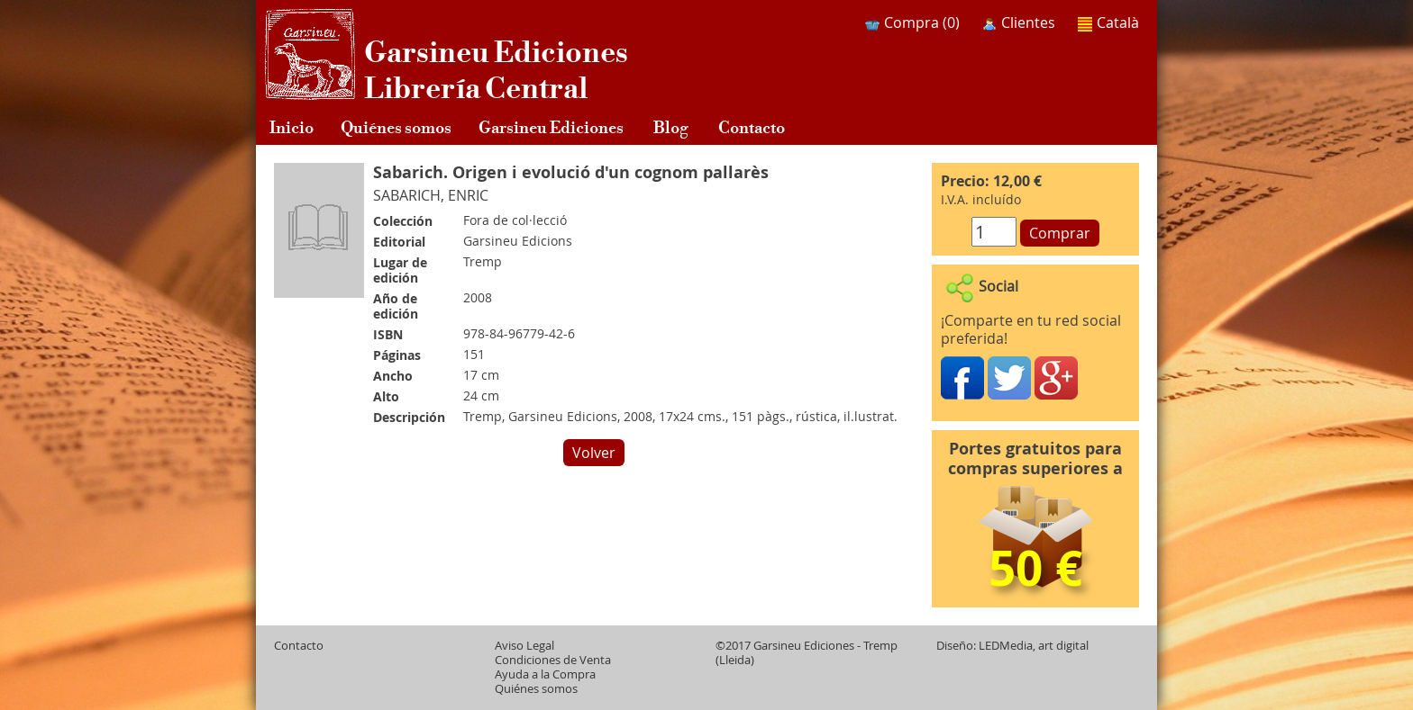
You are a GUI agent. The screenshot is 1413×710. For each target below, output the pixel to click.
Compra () (912, 22)
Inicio (291, 126)
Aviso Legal (524, 645)
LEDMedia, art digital (1034, 645)
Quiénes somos (396, 126)
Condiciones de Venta (553, 660)
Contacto (751, 126)
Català (1108, 22)
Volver (593, 453)
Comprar (1059, 233)
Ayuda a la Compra (545, 674)
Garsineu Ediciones (551, 126)
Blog (670, 126)
